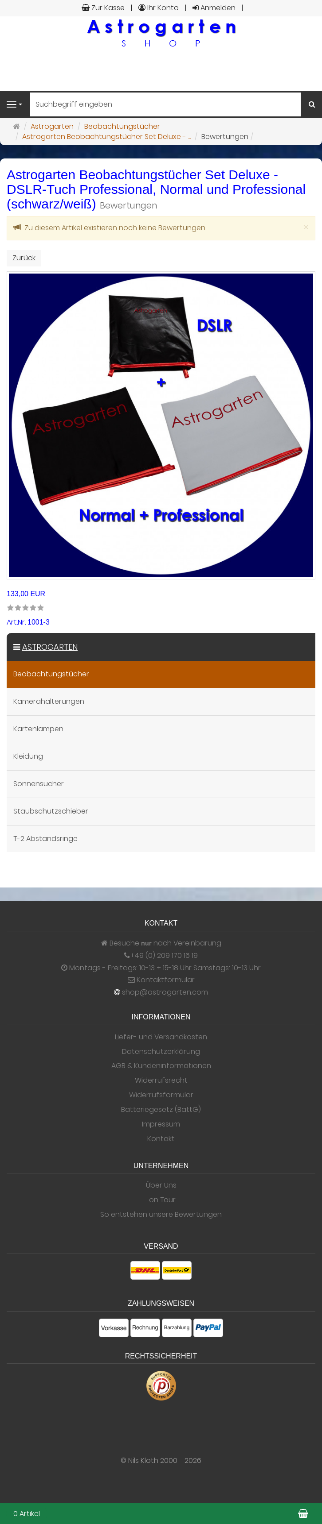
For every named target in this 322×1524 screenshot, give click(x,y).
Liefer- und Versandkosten (161, 1037)
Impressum (161, 1124)
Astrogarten (50, 646)
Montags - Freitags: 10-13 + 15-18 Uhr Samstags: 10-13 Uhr (161, 968)
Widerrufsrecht (161, 1080)
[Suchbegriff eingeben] (165, 104)
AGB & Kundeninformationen (161, 1066)
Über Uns (161, 1185)
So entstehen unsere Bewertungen (161, 1214)
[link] (25, 608)
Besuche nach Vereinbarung (161, 943)
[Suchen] (312, 104)
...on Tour (161, 1200)
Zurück (23, 258)
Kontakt (161, 1139)
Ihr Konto (158, 8)
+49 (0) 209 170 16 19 (164, 956)
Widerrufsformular (161, 1095)
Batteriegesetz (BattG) (161, 1110)
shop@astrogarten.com (165, 992)
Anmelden (214, 8)
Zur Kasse (103, 8)
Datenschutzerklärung (161, 1052)
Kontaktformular (161, 980)
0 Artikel (26, 1514)
